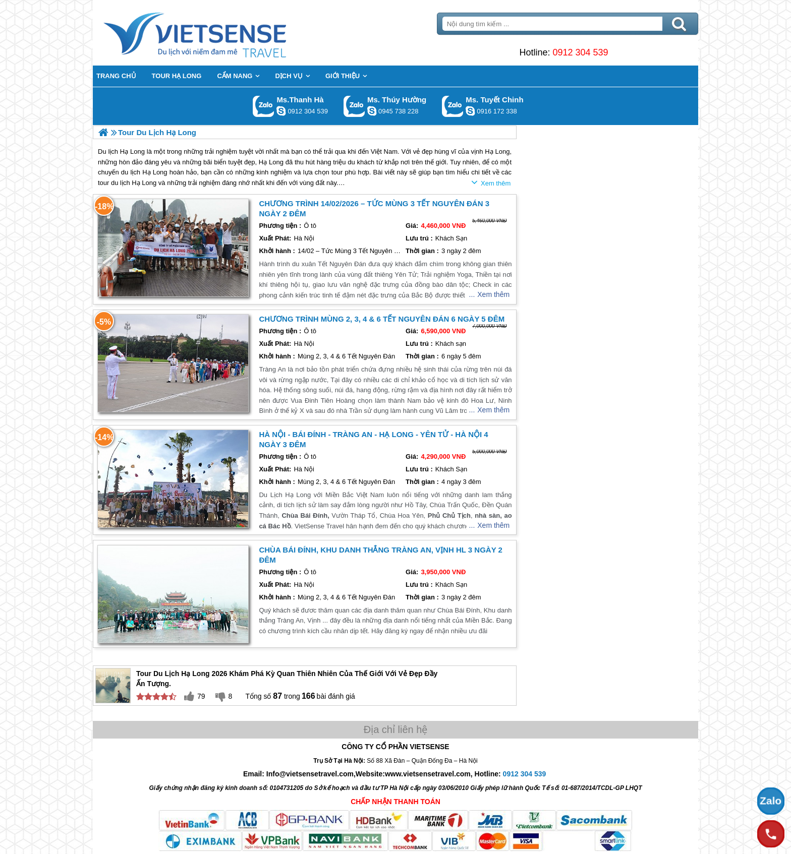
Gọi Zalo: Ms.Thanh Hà (263, 106)
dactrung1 (372, 111)
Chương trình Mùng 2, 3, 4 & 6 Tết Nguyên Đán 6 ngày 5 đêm (381, 319)
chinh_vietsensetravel (470, 111)
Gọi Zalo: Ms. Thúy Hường (354, 106)
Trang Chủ (220, 33)
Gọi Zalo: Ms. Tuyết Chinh (452, 106)
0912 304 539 (580, 52)
